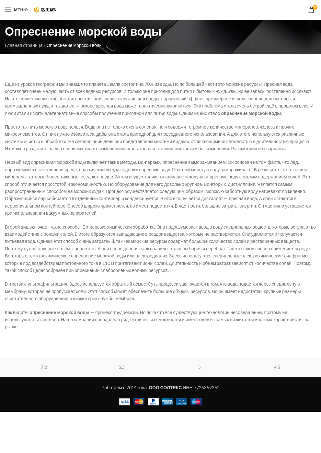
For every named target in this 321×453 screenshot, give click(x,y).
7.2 (44, 367)
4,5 (277, 367)
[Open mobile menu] (16, 9)
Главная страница (24, 45)
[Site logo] (45, 9)
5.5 (122, 367)
